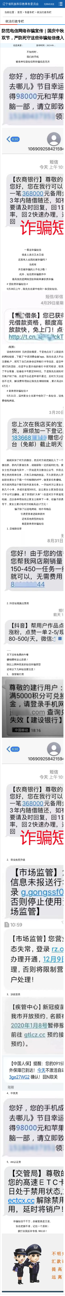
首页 (19, 12)
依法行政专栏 (44, 12)
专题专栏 (29, 12)
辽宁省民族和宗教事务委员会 (21, 3)
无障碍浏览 (49, 4)
